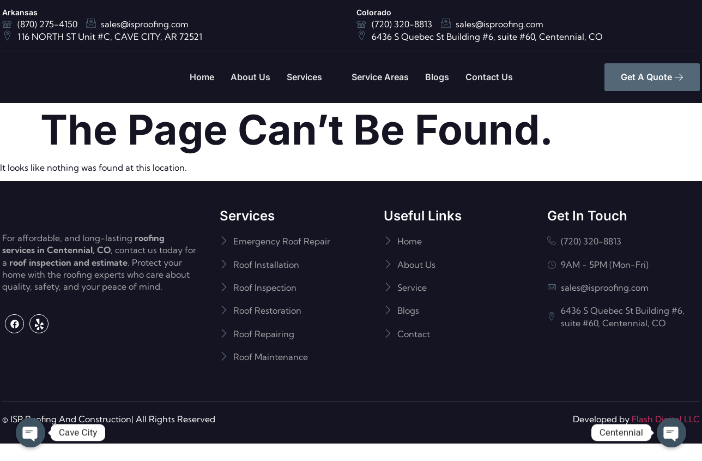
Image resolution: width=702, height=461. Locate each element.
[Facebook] (14, 368)
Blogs (437, 76)
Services (309, 77)
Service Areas (380, 76)
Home (202, 76)
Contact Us (489, 76)
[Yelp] (39, 368)
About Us (250, 76)
